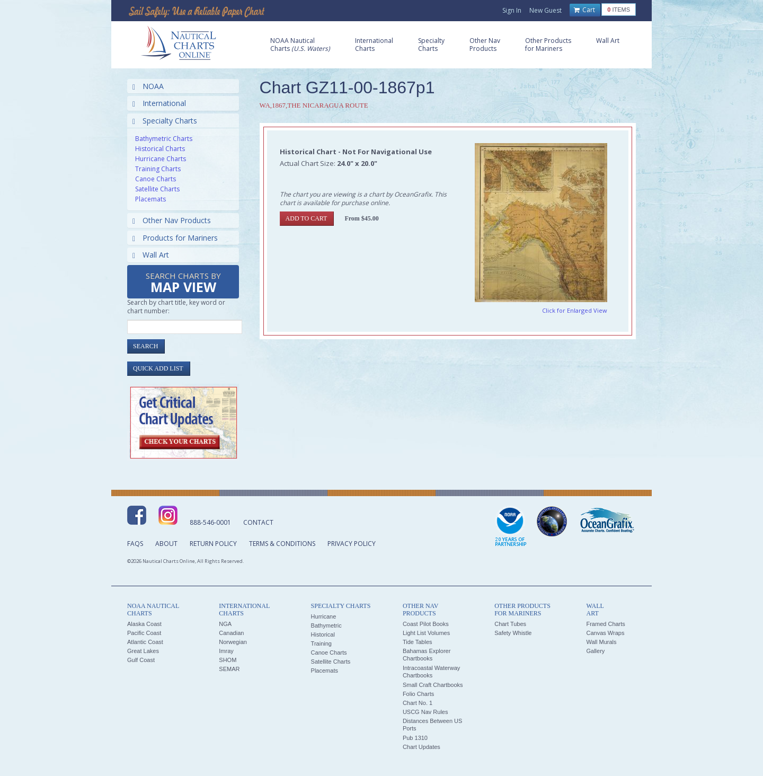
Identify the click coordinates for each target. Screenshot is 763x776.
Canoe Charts (155, 178)
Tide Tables (417, 642)
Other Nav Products (171, 220)
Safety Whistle (512, 633)
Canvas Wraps (605, 633)
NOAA (148, 86)
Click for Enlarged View (574, 310)
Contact (258, 522)
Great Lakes (143, 651)
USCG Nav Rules (425, 712)
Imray (226, 651)
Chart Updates (421, 747)
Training (321, 643)
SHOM (227, 660)
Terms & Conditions (282, 543)
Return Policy (213, 543)
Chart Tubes (510, 624)
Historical (323, 634)
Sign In (511, 10)
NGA (225, 624)
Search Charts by (183, 283)
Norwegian (233, 642)
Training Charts (158, 168)
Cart (584, 10)
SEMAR (229, 669)
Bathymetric (326, 625)
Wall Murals (601, 642)
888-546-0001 (210, 522)
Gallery (595, 651)
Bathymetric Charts (163, 138)
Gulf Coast (141, 660)
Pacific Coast (144, 633)
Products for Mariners (175, 238)
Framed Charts (605, 624)
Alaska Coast (144, 624)
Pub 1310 (415, 738)
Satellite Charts (157, 188)
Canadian (231, 633)
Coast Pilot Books (426, 624)
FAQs (135, 543)
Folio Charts (418, 694)
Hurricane (323, 616)
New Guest (545, 10)
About (166, 543)
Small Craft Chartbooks (433, 685)
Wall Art (150, 255)
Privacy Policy (351, 543)
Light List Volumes (426, 633)
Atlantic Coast (145, 642)
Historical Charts (160, 148)
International (159, 103)
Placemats (150, 199)
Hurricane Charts (160, 158)
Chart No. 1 (417, 703)
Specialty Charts (164, 121)
